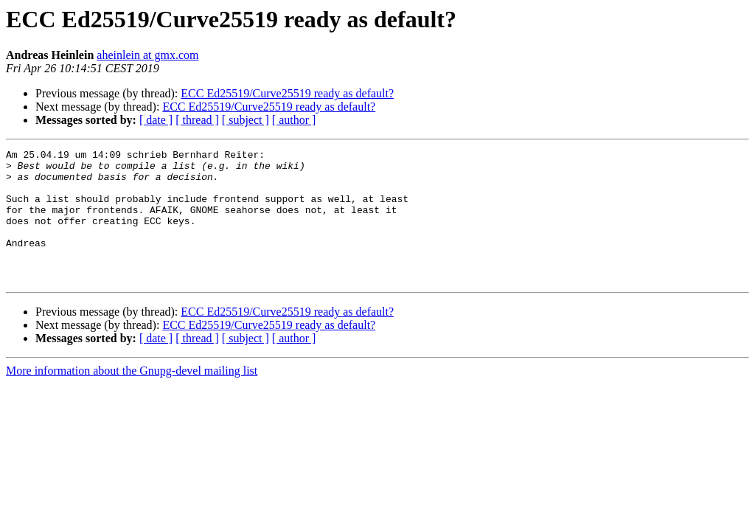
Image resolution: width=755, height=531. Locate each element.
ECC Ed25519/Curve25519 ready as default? (287, 93)
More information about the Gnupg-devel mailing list (131, 397)
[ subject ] (245, 120)
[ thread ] (197, 120)
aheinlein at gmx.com (147, 55)
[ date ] (156, 120)
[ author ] (294, 120)
